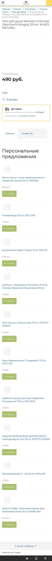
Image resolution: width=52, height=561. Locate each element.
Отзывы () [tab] (27, 133)
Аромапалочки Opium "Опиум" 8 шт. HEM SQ (24, 250)
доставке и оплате (27, 116)
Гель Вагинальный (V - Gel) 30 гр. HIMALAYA (23, 474)
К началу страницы (26, 546)
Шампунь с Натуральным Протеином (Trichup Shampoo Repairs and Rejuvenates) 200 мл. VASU (24, 288)
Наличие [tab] (10, 133)
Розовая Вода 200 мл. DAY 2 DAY (18, 215)
